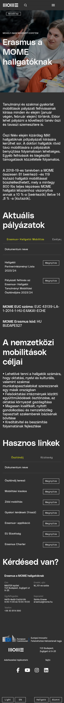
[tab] (25, 239)
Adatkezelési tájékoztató (16, 660)
